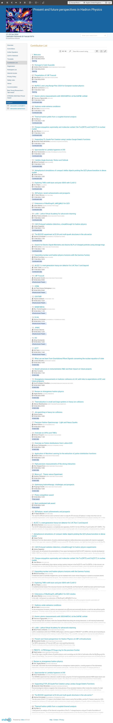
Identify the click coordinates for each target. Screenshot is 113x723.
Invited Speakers (12, 52)
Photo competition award (43, 495)
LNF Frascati (38, 276)
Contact (55, 720)
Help (51, 720)
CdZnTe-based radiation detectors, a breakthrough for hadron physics (59, 224)
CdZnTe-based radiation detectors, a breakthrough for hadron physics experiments (64, 547)
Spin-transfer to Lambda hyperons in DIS (48, 150)
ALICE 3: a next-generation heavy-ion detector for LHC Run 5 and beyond (60, 265)
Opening (34, 61)
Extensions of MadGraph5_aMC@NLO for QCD (51, 203)
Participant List (12, 69)
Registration (11, 66)
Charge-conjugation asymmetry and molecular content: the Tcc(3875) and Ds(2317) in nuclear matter (68, 128)
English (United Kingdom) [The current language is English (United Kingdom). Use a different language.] (93, 3)
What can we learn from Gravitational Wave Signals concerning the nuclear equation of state (68, 358)
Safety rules (11, 80)
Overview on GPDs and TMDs (44, 433)
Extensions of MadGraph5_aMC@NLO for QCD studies (54, 594)
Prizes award (36, 499)
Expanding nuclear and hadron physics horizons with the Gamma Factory (61, 255)
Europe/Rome (75, 3)
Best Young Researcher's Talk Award (15, 91)
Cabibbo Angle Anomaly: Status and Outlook (50, 160)
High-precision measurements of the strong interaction (53, 464)
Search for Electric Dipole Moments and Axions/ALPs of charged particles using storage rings (68, 245)
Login (109, 3)
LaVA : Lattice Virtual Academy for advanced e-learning (54, 214)
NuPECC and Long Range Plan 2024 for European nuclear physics (58, 86)
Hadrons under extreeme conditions (46, 605)
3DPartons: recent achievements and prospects (51, 193)
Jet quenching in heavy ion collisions (47, 412)
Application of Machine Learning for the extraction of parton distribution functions (64, 453)
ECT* (35, 348)
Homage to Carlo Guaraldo (43, 65)
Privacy (61, 720)
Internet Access (12, 73)
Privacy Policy (11, 76)
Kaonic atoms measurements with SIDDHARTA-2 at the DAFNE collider (59, 96)
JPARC (36, 328)
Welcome (36, 55)
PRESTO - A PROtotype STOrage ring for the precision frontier (56, 650)
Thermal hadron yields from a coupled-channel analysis (54, 117)
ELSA (35, 317)
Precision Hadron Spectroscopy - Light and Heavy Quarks (54, 422)
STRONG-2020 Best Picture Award (16, 97)
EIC (34, 338)
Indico (22, 720)
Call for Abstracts (12, 55)
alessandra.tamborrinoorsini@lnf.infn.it (22, 108)
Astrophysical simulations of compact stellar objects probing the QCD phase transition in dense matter (69, 171)
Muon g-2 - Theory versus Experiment (47, 474)
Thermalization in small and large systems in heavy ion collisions (58, 402)
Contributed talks (37, 102)
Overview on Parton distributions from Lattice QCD (52, 443)
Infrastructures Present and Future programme (45, 282)
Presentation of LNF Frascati (44, 75)
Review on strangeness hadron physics (48, 391)
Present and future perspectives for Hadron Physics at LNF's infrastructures (61, 639)
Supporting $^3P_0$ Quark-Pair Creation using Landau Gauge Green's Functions (63, 684)
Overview (10, 45)
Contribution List (12, 62)
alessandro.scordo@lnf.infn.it (19, 106)
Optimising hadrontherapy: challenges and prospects (53, 484)
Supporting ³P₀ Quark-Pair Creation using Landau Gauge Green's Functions (61, 139)
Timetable (10, 59)
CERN (35, 286)
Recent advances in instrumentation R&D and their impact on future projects (62, 369)
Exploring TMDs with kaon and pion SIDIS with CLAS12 (54, 183)
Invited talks (35, 365)
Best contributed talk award (43, 503)
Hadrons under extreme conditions (46, 106)
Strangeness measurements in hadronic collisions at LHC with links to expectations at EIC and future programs (68, 380)
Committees (11, 49)
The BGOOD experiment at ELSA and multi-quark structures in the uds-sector (62, 234)
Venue (9, 83)
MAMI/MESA (38, 307)
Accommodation (12, 87)
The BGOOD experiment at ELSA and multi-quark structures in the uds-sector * (62, 695)
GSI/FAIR (36, 296)
